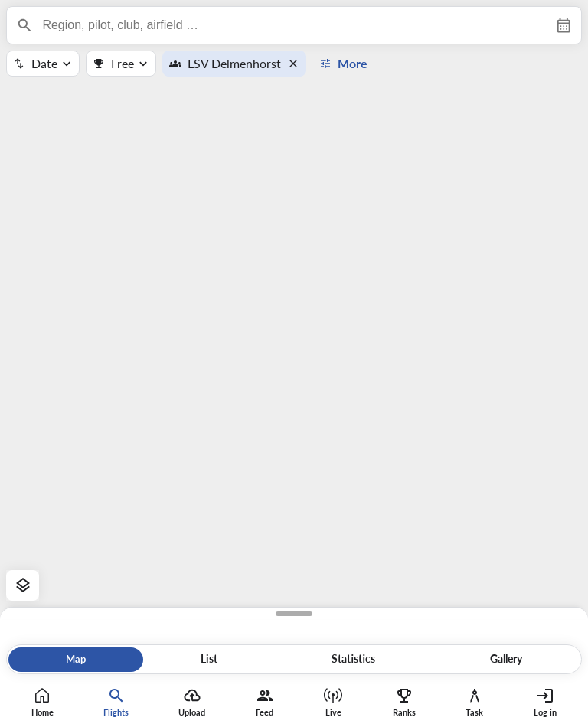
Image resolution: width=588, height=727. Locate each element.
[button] (296, 63)
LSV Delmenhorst (234, 63)
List (209, 659)
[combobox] (293, 25)
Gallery (506, 659)
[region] (294, 363)
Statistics (353, 659)
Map (76, 659)
